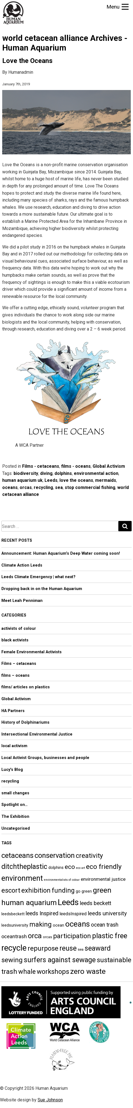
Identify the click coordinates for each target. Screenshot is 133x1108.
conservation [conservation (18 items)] (55, 855)
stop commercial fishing (90, 487)
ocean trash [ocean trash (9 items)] (104, 925)
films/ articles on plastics (25, 687)
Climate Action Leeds (21, 565)
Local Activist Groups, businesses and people (45, 757)
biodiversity (26, 473)
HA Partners (13, 710)
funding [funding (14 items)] (63, 890)
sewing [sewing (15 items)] (12, 960)
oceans (10, 487)
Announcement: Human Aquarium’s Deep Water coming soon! (60, 553)
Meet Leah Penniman (22, 600)
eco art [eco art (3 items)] (80, 868)
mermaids (105, 480)
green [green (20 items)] (102, 890)
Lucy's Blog (12, 769)
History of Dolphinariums (25, 722)
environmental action (96, 473)
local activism (14, 746)
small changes (15, 793)
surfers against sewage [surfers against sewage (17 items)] (60, 960)
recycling (43, 487)
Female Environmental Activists (31, 652)
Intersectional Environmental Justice (36, 734)
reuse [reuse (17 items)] (68, 948)
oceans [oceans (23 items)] (77, 924)
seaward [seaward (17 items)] (98, 948)
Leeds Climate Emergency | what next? (38, 577)
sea (59, 487)
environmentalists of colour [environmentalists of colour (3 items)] (62, 880)
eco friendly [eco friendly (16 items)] (104, 867)
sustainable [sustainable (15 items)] (114, 960)
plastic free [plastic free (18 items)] (109, 936)
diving (46, 473)
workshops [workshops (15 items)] (53, 971)
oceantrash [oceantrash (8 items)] (14, 936)
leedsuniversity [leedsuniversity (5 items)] (14, 925)
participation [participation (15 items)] (72, 936)
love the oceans (76, 480)
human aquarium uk (22, 480)
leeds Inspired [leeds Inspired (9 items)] (42, 913)
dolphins (63, 473)
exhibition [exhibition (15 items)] (36, 890)
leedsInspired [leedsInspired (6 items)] (73, 913)
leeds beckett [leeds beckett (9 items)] (95, 903)
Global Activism (109, 466)
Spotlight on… (14, 804)
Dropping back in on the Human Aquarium (41, 588)
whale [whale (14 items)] (27, 971)
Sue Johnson (50, 1099)
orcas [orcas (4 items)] (47, 937)
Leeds (51, 480)
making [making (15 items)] (40, 924)
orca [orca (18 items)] (35, 936)
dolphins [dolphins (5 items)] (56, 867)
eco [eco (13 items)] (70, 867)
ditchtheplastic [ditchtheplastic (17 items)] (24, 867)
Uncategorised (15, 828)
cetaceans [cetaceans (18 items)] (17, 855)
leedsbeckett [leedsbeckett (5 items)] (13, 913)
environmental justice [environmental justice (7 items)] (103, 879)
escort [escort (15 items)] (10, 890)
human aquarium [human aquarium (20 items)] (29, 902)
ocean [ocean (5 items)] (58, 925)
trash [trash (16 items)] (9, 971)
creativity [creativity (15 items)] (89, 856)
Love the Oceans (27, 61)
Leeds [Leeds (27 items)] (68, 902)
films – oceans (15, 675)
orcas (26, 487)
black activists (14, 640)
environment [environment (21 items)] (22, 878)
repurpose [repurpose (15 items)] (43, 948)
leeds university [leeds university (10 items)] (107, 913)
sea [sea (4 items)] (81, 949)
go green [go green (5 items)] (84, 891)
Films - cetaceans (40, 466)
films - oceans (76, 466)
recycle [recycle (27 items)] (14, 948)
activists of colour (18, 628)
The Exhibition (15, 816)
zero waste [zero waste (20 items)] (88, 971)
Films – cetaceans (18, 663)
